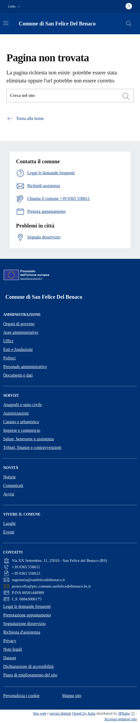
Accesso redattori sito (120, 719)
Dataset (9, 658)
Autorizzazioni (16, 413)
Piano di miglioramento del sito (30, 675)
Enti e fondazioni (18, 349)
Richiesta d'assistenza (21, 632)
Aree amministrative (20, 332)
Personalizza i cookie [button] (21, 695)
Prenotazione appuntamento (27, 615)
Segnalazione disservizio (24, 623)
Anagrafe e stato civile (22, 404)
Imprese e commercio (21, 430)
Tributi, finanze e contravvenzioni (32, 447)
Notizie (9, 477)
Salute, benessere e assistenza (28, 439)
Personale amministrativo (25, 366)
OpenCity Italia (84, 713)
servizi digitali (60, 713)
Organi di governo (19, 323)
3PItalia (124, 713)
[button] (14, 6)
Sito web (39, 713)
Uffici (8, 341)
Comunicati (13, 485)
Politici (9, 358)
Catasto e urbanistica (21, 421)
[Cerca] (126, 96)
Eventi (8, 532)
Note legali (12, 649)
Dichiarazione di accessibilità (28, 666)
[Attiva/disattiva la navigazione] (6, 23)
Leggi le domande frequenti (27, 606)
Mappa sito (71, 695)
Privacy (9, 640)
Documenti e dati (18, 375)
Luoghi (9, 523)
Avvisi (8, 494)
